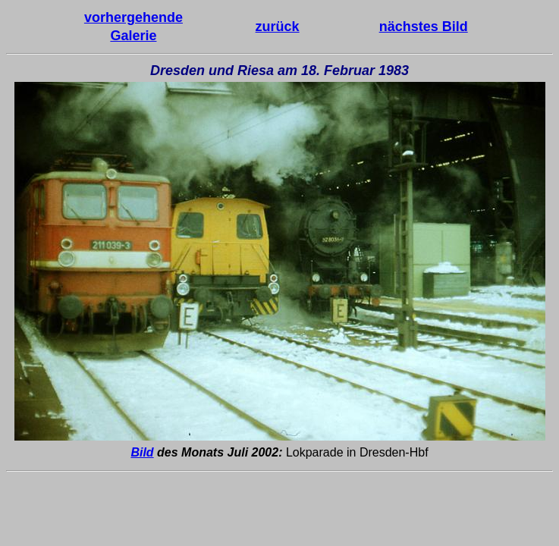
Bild (141, 452)
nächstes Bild (423, 26)
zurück (278, 26)
